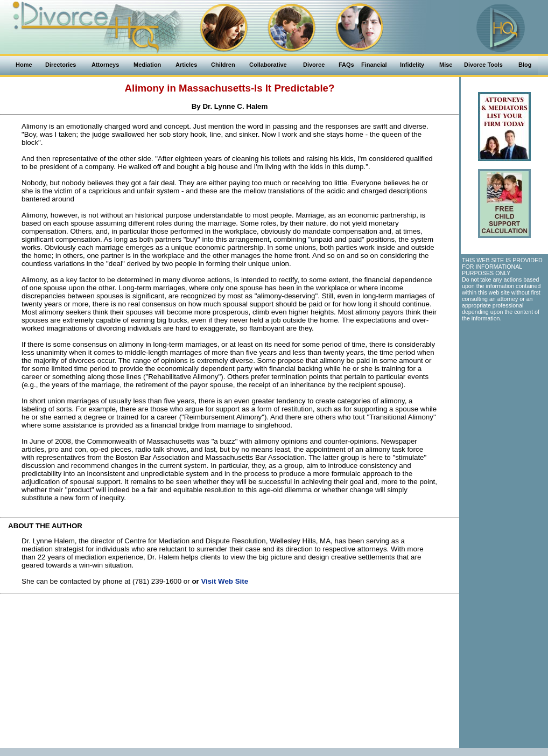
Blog (524, 64)
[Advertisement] (229, 672)
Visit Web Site (224, 581)
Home (24, 64)
